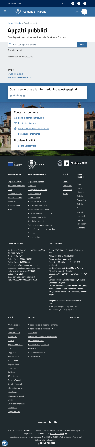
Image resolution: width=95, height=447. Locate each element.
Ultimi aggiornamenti (16, 403)
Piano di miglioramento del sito (15, 344)
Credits (10, 399)
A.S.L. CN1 (32, 332)
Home (10, 22)
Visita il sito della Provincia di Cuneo (43, 328)
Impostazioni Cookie (16, 395)
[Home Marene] (29, 12)
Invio (82, 44)
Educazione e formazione (38, 209)
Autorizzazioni (34, 197)
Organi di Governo (15, 181)
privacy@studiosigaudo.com (65, 306)
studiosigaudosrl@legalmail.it (65, 309)
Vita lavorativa (34, 236)
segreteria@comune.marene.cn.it (26, 267)
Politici (10, 209)
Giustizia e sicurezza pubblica (40, 213)
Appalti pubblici (34, 193)
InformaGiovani (34, 356)
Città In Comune (57, 433)
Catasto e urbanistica (37, 201)
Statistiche (12, 407)
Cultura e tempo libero (37, 205)
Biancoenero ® (68, 436)
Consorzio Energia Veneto (38, 344)
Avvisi (65, 193)
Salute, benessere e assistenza (41, 225)
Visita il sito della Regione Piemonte (43, 324)
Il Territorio (81, 192)
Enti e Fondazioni (15, 197)
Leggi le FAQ (13, 352)
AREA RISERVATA (46, 443)
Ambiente (32, 185)
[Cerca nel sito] (84, 12)
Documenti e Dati (15, 193)
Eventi (79, 184)
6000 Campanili (34, 348)
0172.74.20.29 (17, 253)
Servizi (18, 22)
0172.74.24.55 (17, 256)
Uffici (10, 189)
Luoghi (79, 188)
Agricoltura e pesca (36, 181)
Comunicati (67, 185)
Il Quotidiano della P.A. (37, 352)
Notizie (65, 181)
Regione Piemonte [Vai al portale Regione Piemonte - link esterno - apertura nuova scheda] (14, 3)
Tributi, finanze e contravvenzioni (41, 229)
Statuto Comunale (15, 383)
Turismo (31, 233)
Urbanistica (67, 189)
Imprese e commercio (37, 217)
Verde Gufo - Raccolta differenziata (42, 336)
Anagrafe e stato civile (37, 189)
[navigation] (4, 11)
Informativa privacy (16, 387)
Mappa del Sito (14, 411)
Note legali (12, 391)
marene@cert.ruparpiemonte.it (25, 264)
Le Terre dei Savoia (36, 340)
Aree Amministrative (16, 185)
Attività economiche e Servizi (81, 215)
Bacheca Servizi (14, 380)
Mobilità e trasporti (36, 221)
